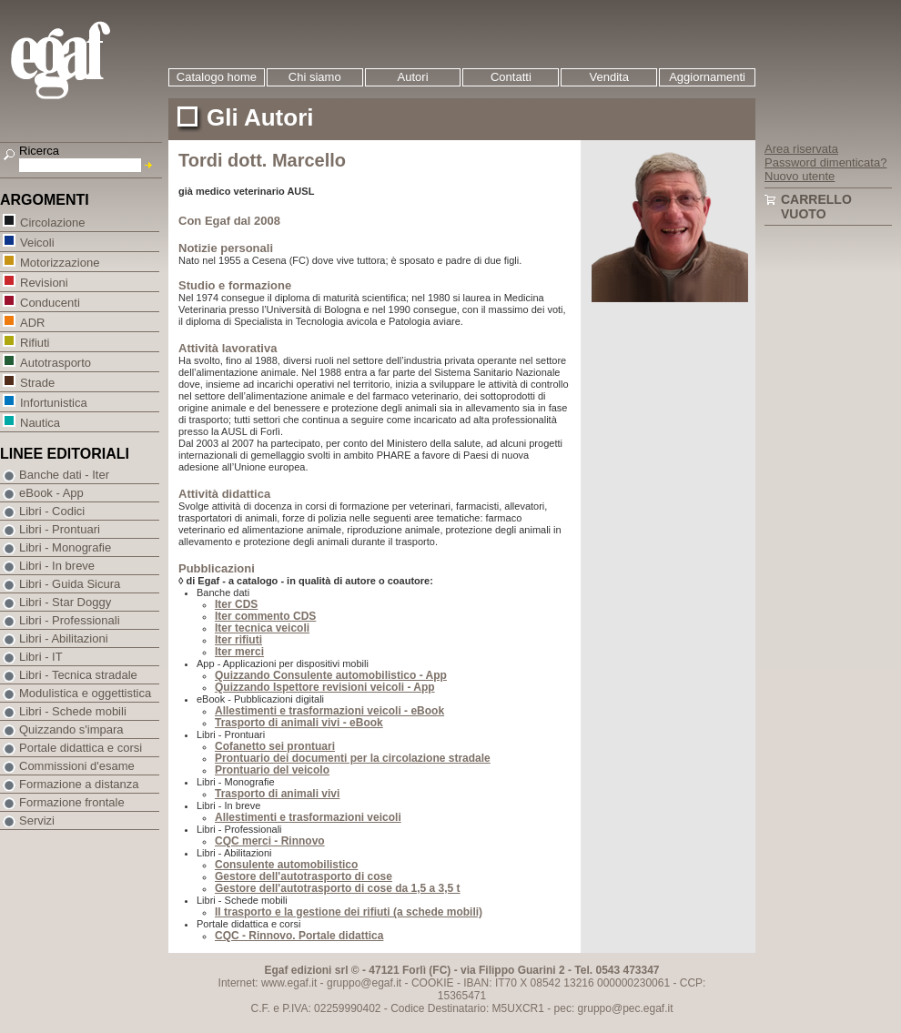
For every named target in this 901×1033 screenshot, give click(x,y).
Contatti (511, 77)
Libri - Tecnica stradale (78, 675)
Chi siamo (315, 77)
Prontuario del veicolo (272, 770)
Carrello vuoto (816, 206)
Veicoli (37, 241)
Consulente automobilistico (286, 864)
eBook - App (51, 493)
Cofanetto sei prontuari (275, 746)
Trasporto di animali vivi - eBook (299, 722)
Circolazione (52, 221)
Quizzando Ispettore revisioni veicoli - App (325, 687)
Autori (413, 77)
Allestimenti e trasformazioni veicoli (308, 817)
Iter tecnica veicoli (262, 628)
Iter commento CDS (265, 616)
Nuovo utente (799, 176)
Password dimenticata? (825, 162)
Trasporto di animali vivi (277, 793)
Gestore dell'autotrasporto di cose (303, 876)
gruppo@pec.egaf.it (625, 1008)
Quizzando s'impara (71, 729)
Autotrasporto (55, 362)
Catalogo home (217, 77)
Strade (37, 382)
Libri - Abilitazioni (63, 638)
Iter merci (239, 651)
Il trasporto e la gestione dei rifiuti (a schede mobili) (348, 912)
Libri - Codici (52, 511)
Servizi (37, 820)
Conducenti (49, 301)
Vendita (609, 77)
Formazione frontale (72, 802)
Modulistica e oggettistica (85, 693)
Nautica (39, 422)
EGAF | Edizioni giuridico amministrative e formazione (83, 62)
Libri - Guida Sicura (69, 584)
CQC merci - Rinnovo (270, 841)
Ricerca (39, 150)
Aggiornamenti (707, 77)
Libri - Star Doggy (65, 602)
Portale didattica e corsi (80, 747)
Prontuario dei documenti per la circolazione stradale (353, 758)
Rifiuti (34, 341)
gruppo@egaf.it (364, 983)
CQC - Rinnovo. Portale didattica (299, 935)
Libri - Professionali (69, 620)
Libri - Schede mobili (73, 711)
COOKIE (432, 983)
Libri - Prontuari (59, 529)
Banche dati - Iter (64, 474)
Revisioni (43, 281)
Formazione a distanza (79, 784)
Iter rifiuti (238, 639)
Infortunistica (53, 402)
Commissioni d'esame (77, 766)
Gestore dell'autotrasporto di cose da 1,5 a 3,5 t (338, 888)
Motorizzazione (59, 261)
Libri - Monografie (65, 547)
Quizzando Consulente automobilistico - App (331, 675)
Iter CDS (236, 604)
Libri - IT (41, 656)
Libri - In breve (57, 565)
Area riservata (801, 149)
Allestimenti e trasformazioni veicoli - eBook (329, 710)
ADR (32, 321)
